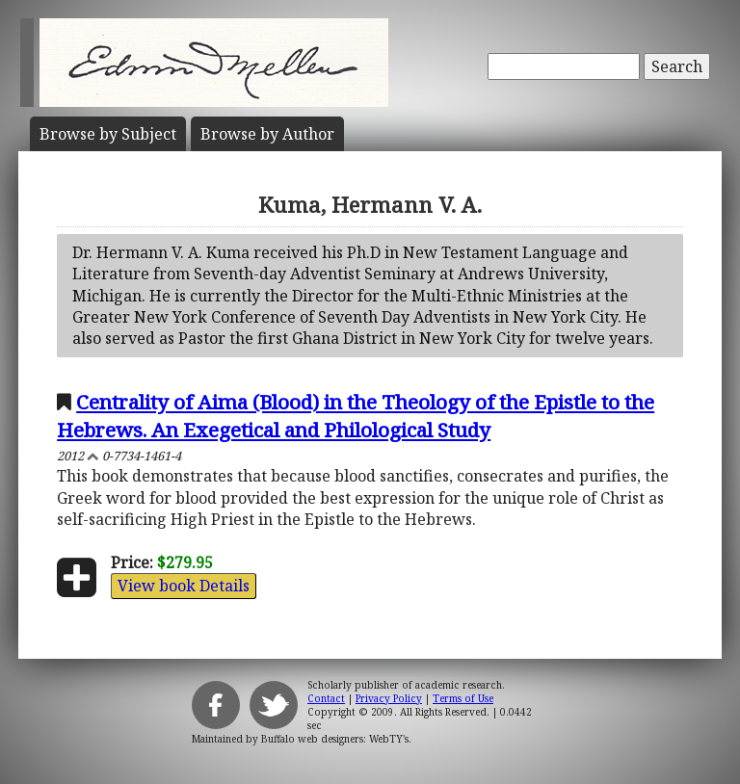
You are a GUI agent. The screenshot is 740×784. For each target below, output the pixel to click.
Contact (326, 698)
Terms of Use (463, 698)
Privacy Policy (389, 698)
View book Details (184, 585)
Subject (108, 134)
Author (267, 134)
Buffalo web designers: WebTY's (335, 738)
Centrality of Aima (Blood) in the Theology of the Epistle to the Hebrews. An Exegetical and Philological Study (355, 415)
